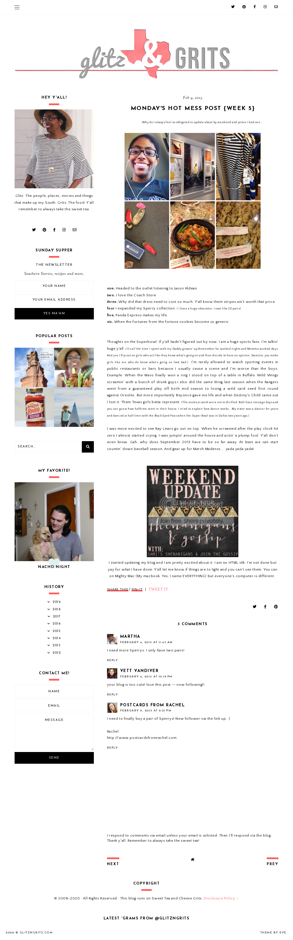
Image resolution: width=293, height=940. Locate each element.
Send (54, 757)
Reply (112, 660)
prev (272, 864)
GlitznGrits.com (36, 932)
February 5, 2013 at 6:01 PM (146, 710)
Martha (130, 637)
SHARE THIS (117, 589)
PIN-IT (137, 589)
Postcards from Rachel (152, 705)
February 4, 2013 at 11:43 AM (146, 642)
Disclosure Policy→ (221, 898)
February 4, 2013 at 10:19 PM (146, 676)
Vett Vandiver (139, 671)
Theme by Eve (273, 932)
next (113, 864)
